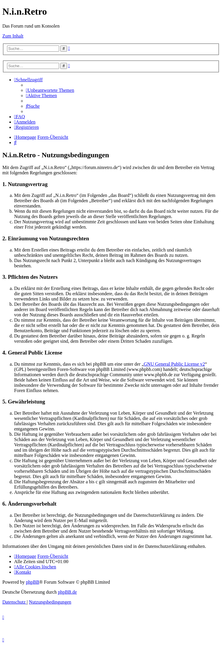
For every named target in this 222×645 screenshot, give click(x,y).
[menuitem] (50, 90)
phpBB (32, 582)
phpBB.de (67, 592)
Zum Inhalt (13, 35)
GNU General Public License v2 (174, 364)
